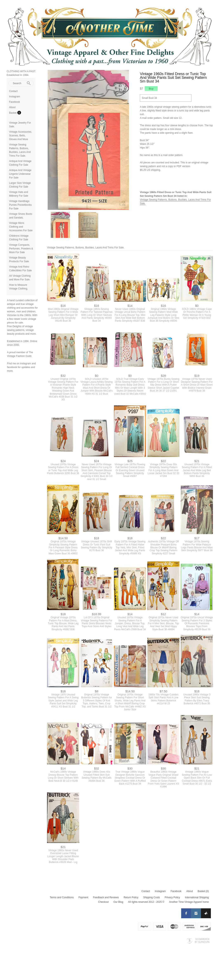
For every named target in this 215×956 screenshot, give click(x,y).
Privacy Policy (172, 895)
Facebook (14, 101)
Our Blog (118, 900)
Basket (13, 112)
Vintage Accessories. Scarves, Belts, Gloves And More (20, 135)
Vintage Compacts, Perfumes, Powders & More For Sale (21, 248)
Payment (83, 895)
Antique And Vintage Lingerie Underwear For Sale (20, 174)
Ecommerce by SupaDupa (202, 938)
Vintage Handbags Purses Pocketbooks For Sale (20, 205)
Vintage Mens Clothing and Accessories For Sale (20, 227)
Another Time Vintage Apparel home (189, 900)
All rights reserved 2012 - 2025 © (146, 900)
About (12, 107)
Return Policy (131, 895)
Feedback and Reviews (106, 895)
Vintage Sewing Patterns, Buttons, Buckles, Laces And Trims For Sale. (85, 245)
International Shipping (197, 895)
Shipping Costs (151, 895)
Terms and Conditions (62, 895)
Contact (13, 91)
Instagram (14, 96)
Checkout (103, 900)
